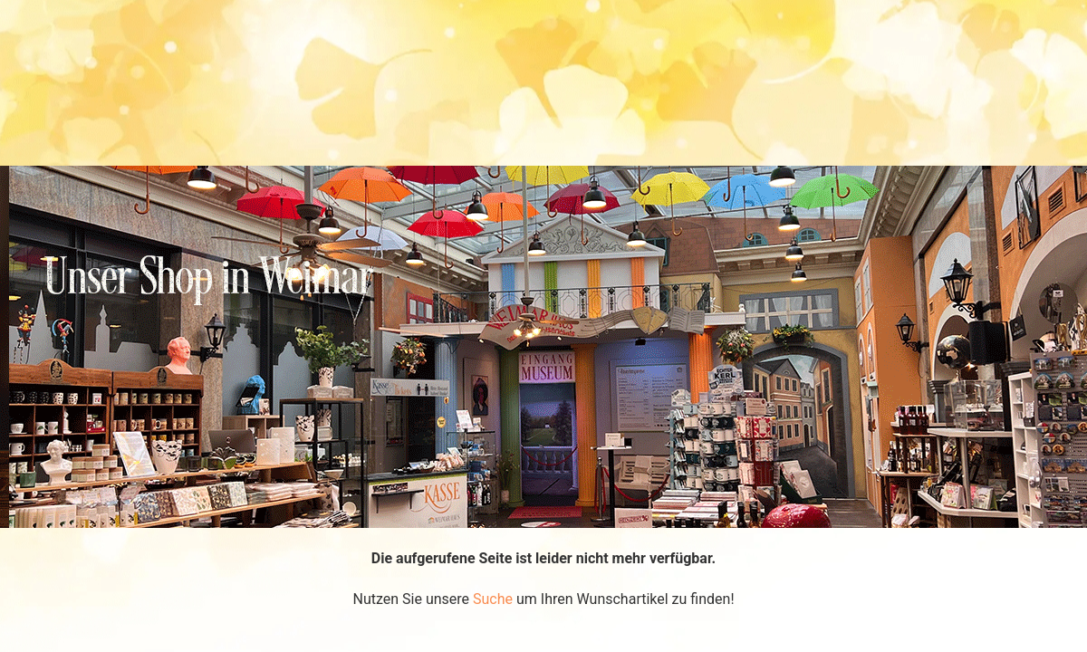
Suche (493, 599)
